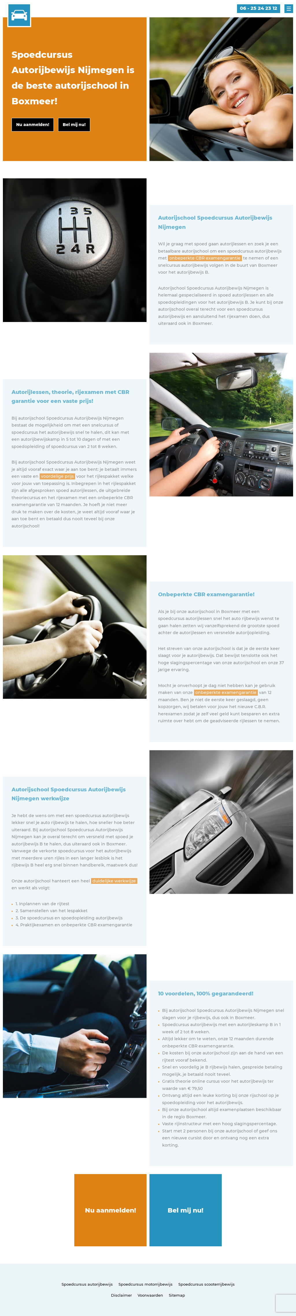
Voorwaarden (150, 1295)
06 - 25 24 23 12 (258, 8)
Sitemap (177, 1295)
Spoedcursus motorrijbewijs (146, 1284)
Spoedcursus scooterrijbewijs (206, 1284)
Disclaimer (121, 1295)
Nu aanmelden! (110, 1210)
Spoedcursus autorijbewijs (87, 1284)
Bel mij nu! (186, 1210)
